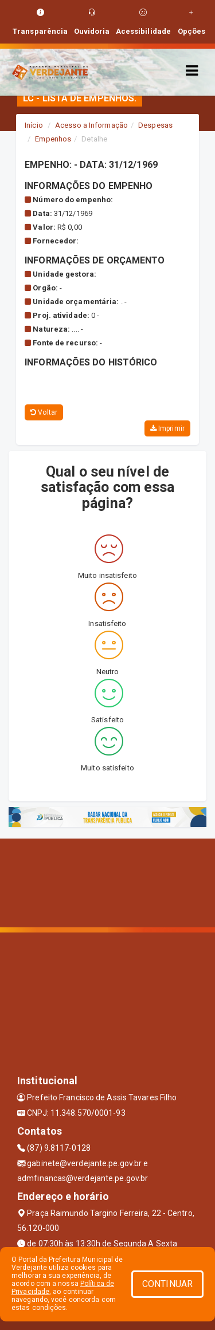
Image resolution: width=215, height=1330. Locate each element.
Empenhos (53, 139)
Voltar (43, 412)
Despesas (155, 125)
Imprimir (167, 428)
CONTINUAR (167, 1283)
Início (34, 125)
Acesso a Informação (91, 125)
